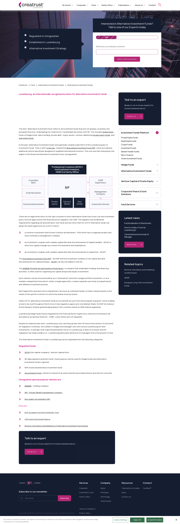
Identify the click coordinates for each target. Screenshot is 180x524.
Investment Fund (86, 492)
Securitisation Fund (33, 373)
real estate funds (26, 138)
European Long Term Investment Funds (138, 284)
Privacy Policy (85, 513)
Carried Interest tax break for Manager (136, 235)
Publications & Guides (131, 488)
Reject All (137, 521)
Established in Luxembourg (42, 42)
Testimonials (106, 501)
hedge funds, (108, 132)
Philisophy (105, 492)
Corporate (81, 5)
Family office (107, 5)
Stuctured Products (42, 419)
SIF (26, 359)
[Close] (176, 521)
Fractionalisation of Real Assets (137, 223)
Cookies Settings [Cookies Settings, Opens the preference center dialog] (120, 521)
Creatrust (23, 85)
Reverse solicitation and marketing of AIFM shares (139, 271)
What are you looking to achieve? (110, 46)
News (124, 492)
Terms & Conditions (87, 509)
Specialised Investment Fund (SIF (80, 148)
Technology (105, 497)
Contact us (126, 497)
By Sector (67, 5)
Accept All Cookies (155, 521)
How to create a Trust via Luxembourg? (134, 228)
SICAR (53, 262)
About (103, 488)
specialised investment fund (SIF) (37, 258)
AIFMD (127, 278)
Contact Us (31, 452)
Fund (94, 5)
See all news (131, 244)
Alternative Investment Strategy (45, 48)
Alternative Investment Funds (51, 85)
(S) (43, 268)
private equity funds (101, 135)
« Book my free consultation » (127, 59)
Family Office (84, 497)
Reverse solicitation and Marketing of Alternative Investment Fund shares (56, 426)
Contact (152, 5)
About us (139, 5)
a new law (50, 148)
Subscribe (64, 498)
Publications (123, 5)
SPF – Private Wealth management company (44, 392)
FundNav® (147, 488)
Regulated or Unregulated (42, 36)
